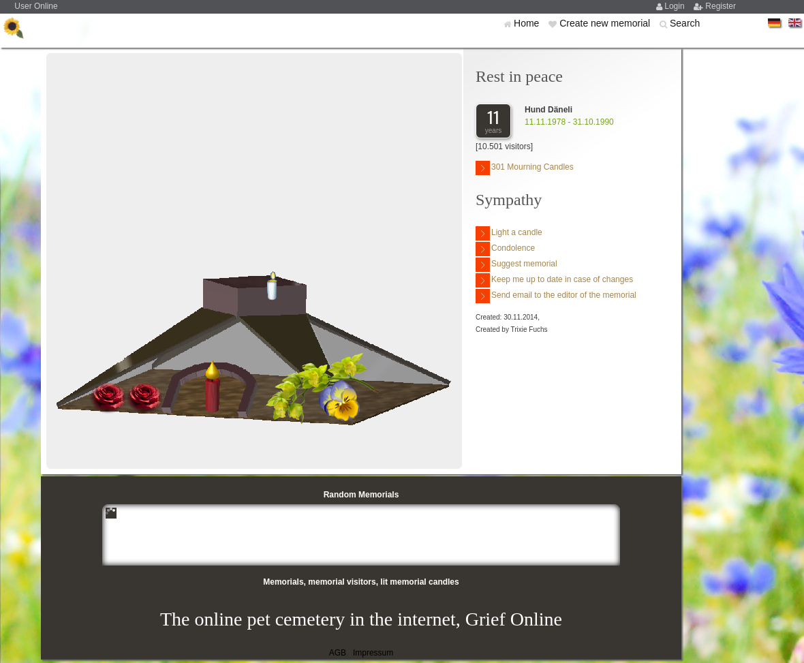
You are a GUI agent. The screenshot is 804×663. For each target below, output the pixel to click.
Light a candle (509, 233)
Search (685, 23)
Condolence (505, 249)
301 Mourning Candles (525, 168)
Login (675, 6)
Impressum (373, 653)
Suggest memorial (516, 265)
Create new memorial (606, 23)
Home (528, 23)
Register (720, 6)
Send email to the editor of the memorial (556, 296)
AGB (337, 653)
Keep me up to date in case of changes (554, 280)
